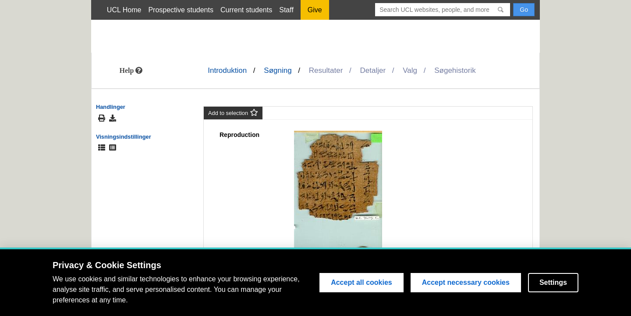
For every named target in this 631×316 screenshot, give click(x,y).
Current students (246, 10)
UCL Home (124, 10)
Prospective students (180, 10)
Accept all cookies (361, 282)
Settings (553, 282)
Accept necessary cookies (466, 282)
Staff (286, 10)
